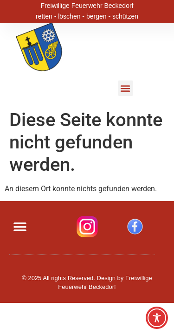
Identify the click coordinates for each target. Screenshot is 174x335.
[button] (125, 88)
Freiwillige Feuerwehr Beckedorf (87, 5)
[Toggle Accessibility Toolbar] (157, 318)
